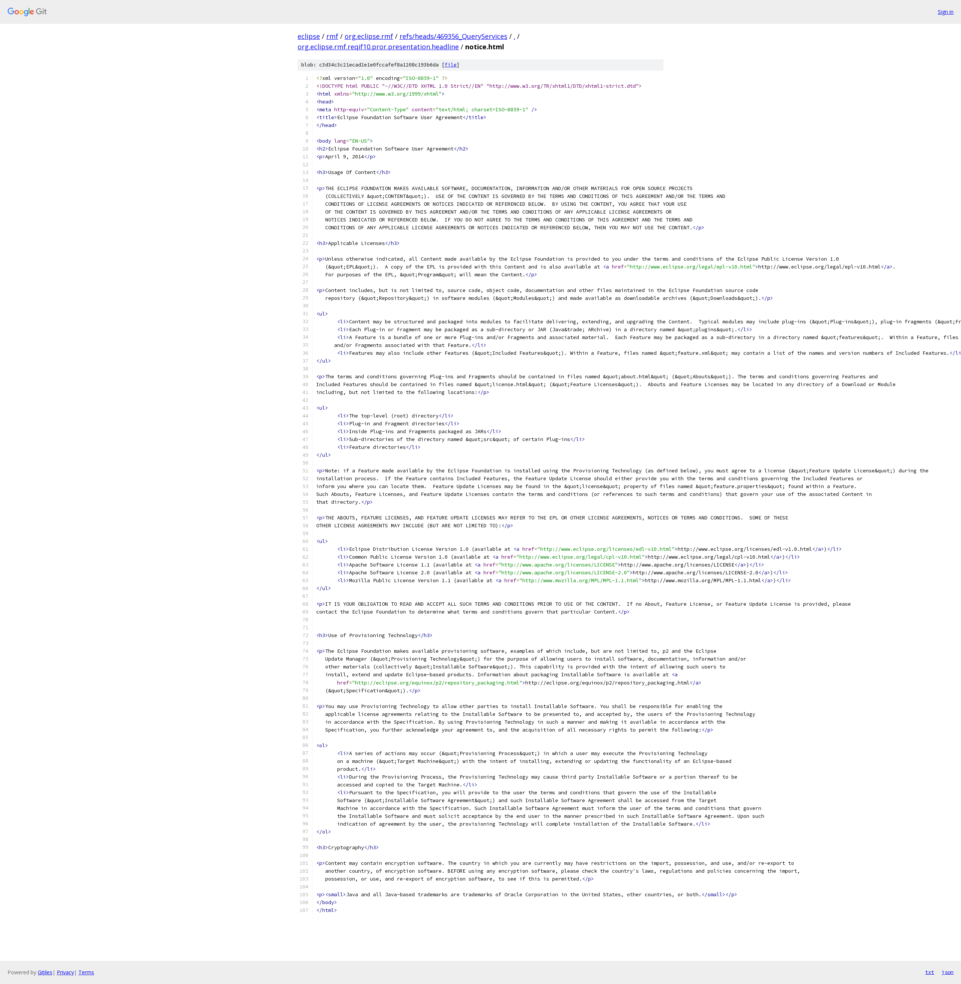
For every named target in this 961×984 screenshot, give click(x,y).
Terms (86, 972)
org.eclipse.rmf (369, 36)
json (948, 972)
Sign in (946, 11)
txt (929, 972)
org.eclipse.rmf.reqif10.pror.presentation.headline (378, 46)
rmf (332, 36)
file (451, 65)
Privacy (65, 972)
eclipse (309, 36)
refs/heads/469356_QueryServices (453, 36)
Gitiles (45, 972)
